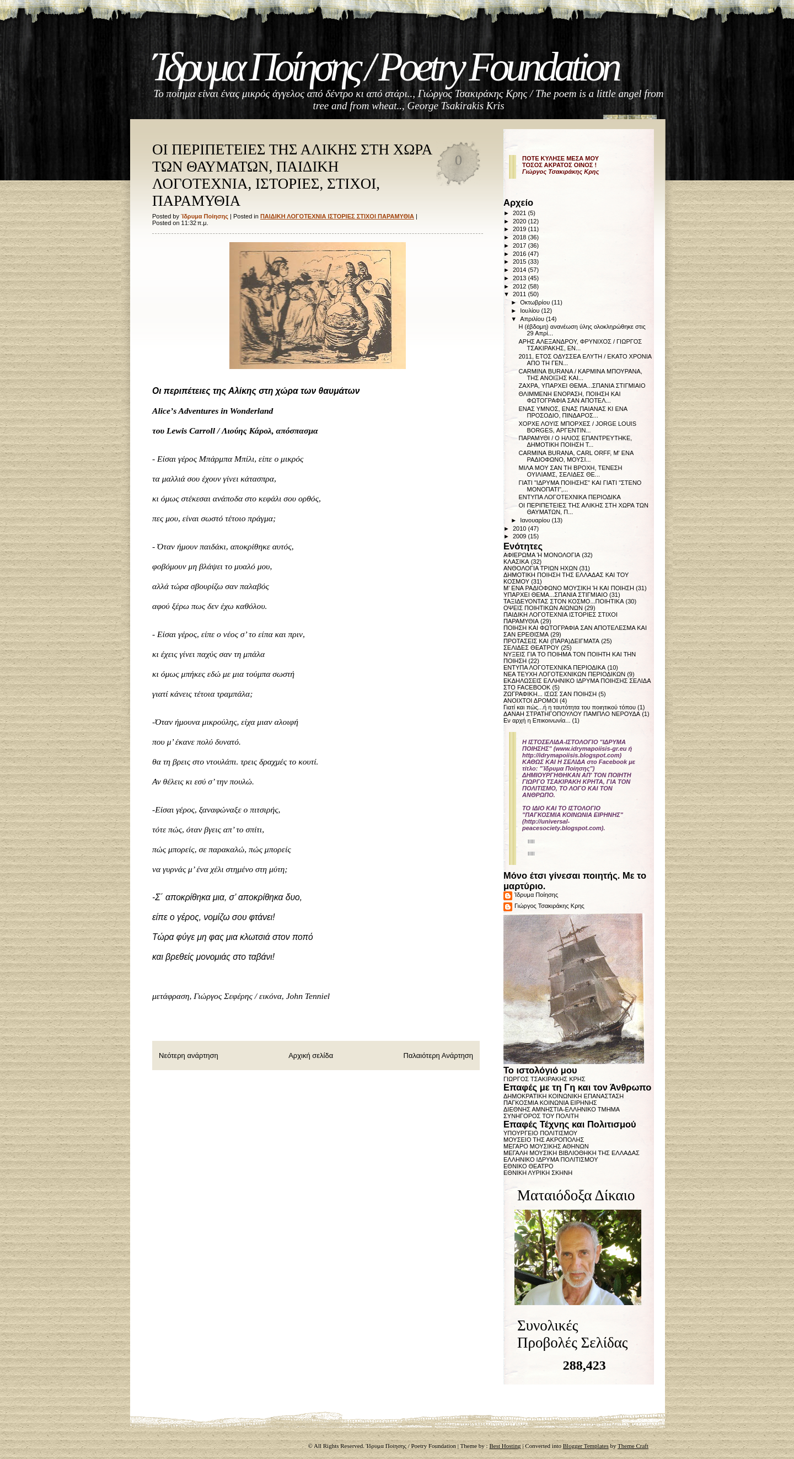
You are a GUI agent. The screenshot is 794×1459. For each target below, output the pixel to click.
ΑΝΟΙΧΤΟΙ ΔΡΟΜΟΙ (530, 700)
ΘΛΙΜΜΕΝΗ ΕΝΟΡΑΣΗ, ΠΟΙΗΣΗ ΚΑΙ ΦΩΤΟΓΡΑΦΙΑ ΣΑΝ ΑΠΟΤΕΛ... (569, 397)
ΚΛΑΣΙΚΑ (516, 561)
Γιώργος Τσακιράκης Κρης (549, 905)
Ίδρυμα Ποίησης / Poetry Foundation (385, 67)
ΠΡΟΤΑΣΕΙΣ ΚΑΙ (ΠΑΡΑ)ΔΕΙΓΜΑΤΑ (551, 641)
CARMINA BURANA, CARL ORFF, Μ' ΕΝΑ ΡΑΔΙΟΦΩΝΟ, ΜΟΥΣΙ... (575, 456)
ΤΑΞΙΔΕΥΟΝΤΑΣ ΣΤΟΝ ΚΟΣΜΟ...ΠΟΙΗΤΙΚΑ (563, 601)
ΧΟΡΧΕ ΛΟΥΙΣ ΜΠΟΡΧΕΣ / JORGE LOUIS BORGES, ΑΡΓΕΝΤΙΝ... (577, 427)
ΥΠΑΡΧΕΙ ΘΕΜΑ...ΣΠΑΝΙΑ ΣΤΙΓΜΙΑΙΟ (555, 594)
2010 (520, 528)
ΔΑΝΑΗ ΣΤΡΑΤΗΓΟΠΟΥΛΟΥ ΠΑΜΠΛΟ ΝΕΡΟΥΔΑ (571, 713)
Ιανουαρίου (535, 520)
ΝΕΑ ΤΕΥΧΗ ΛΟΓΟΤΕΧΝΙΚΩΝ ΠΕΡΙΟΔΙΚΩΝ (564, 674)
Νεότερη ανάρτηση (188, 1055)
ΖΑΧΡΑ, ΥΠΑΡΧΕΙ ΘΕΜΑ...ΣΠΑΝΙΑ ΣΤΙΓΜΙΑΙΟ (581, 385)
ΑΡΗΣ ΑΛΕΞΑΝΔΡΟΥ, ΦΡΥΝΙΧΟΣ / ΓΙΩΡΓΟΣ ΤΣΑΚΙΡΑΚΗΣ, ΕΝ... (580, 344)
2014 (520, 269)
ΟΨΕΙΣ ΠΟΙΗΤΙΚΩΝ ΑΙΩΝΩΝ (543, 608)
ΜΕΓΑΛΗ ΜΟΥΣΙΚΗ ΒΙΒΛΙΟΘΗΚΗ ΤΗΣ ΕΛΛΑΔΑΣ (571, 1153)
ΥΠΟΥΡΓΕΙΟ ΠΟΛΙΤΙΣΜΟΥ (540, 1133)
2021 (520, 213)
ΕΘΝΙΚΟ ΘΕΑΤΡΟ (528, 1166)
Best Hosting (505, 1445)
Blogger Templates (586, 1445)
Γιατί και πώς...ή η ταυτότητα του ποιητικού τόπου (569, 707)
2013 (520, 278)
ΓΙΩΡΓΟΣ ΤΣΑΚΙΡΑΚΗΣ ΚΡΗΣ (544, 1079)
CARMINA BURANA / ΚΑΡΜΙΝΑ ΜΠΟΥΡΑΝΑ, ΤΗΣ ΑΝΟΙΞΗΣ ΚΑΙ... (580, 374)
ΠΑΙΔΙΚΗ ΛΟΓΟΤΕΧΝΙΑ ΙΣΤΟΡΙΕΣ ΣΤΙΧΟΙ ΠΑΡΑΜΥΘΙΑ (337, 216)
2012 (520, 286)
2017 (520, 245)
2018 (520, 237)
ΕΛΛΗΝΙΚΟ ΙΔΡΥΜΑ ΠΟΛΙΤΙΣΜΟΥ (550, 1159)
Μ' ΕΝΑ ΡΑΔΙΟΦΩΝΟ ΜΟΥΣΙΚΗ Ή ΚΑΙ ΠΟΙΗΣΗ (568, 588)
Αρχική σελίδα (310, 1055)
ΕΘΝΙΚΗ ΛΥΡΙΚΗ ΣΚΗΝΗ (537, 1172)
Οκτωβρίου (535, 302)
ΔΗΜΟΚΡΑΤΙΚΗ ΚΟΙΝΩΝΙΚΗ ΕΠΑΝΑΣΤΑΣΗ (563, 1096)
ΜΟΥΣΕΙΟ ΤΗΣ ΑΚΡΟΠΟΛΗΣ (543, 1139)
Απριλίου (533, 319)
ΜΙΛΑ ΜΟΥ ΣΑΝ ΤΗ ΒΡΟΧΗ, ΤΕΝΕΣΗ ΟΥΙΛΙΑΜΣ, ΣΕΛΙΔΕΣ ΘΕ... (570, 471)
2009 (520, 536)
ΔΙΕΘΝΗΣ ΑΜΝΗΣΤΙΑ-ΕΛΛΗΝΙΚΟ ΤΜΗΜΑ (561, 1109)
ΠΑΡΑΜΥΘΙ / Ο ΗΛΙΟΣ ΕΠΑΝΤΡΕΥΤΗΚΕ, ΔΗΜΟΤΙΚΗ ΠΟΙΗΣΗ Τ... (575, 441)
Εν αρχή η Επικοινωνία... (537, 720)
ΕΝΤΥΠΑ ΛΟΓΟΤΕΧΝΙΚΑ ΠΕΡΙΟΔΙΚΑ (569, 497)
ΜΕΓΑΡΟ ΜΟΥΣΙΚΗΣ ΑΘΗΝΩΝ (546, 1146)
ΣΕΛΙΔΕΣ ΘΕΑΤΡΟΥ (531, 647)
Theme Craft (633, 1445)
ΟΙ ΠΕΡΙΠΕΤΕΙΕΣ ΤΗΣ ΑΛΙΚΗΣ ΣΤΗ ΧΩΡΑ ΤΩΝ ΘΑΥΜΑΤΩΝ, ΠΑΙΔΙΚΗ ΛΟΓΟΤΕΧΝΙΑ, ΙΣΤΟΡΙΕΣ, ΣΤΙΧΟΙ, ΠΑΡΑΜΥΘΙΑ (292, 175)
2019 (520, 229)
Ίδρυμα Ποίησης (536, 894)
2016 (520, 253)
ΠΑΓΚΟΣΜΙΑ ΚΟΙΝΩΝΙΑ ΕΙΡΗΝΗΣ (550, 1102)
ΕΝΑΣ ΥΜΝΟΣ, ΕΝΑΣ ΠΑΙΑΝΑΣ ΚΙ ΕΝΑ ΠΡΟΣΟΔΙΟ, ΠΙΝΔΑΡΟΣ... (572, 412)
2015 (520, 261)
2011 (520, 294)
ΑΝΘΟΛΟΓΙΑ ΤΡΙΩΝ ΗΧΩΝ (540, 568)
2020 (520, 221)
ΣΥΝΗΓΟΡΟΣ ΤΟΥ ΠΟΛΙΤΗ (540, 1116)
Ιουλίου (530, 310)
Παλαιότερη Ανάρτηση (438, 1055)
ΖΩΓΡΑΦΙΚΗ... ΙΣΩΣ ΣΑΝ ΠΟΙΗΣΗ (550, 694)
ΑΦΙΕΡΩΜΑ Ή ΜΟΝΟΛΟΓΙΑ (541, 555)
